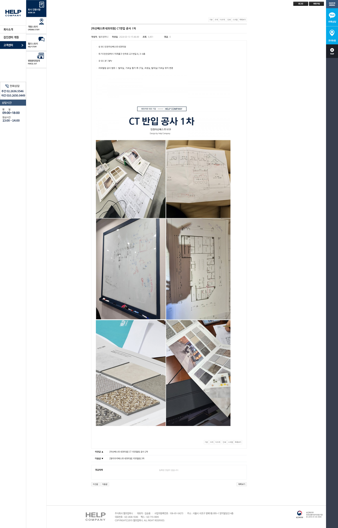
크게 (216, 20)
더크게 (222, 20)
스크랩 (235, 20)
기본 (211, 20)
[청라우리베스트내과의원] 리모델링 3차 (126, 458)
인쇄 (228, 20)
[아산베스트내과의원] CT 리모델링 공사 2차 (128, 452)
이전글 (95, 484)
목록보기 (242, 20)
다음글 (104, 484)
